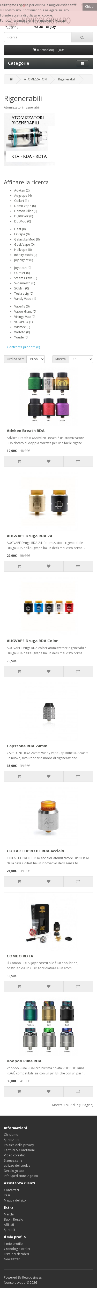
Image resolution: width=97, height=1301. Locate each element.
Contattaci (11, 1190)
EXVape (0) (21, 234)
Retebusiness (32, 1277)
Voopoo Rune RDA (24, 1060)
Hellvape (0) (23, 249)
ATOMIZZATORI (35, 79)
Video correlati (15, 1155)
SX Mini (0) (21, 288)
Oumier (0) (22, 273)
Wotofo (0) (22, 332)
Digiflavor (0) (23, 216)
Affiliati (9, 1224)
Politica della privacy (19, 1145)
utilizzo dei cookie (17, 1165)
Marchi (9, 1214)
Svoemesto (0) (24, 283)
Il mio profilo (13, 1243)
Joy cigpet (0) (23, 260)
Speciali (9, 1230)
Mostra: (60, 359)
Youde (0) (21, 337)
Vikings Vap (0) (24, 316)
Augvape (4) (23, 195)
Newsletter (12, 1259)
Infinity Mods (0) (25, 255)
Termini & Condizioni (19, 1150)
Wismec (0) (22, 327)
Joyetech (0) (22, 268)
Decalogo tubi (14, 1171)
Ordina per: (15, 359)
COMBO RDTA (20, 955)
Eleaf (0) (20, 229)
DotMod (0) (22, 221)
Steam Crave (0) (25, 278)
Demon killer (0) (25, 211)
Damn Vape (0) (25, 206)
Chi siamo (11, 1134)
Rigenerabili (67, 79)
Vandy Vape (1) (25, 298)
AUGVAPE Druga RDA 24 (29, 535)
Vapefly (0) (21, 306)
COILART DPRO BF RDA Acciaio (35, 850)
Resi (7, 1195)
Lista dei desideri (16, 1254)
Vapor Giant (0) (25, 311)
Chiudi (89, 6)
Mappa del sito (15, 1200)
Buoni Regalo (13, 1219)
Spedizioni (11, 1140)
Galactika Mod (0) (27, 239)
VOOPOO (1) (23, 322)
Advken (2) (21, 190)
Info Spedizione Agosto (21, 1176)
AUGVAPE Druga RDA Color (32, 640)
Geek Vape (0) (24, 244)
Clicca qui (59, 20)
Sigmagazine (13, 1160)
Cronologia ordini (17, 1249)
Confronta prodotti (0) (23, 347)
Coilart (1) (21, 200)
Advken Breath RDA (25, 430)
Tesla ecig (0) (23, 293)
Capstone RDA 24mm (27, 745)
